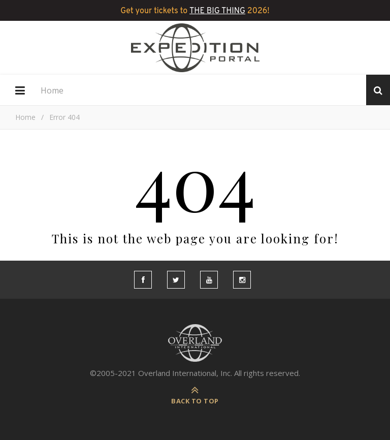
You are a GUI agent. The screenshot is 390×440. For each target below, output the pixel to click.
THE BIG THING (217, 11)
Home (52, 90)
